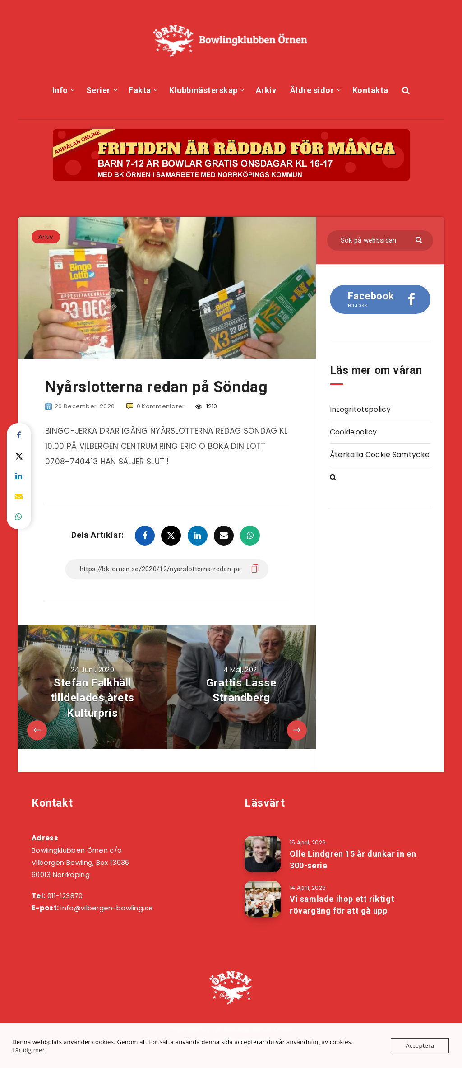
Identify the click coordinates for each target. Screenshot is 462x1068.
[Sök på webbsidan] (380, 240)
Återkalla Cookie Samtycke (380, 454)
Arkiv (266, 90)
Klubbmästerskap (203, 90)
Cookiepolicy (353, 432)
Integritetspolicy (360, 409)
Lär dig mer (28, 1050)
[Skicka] (420, 239)
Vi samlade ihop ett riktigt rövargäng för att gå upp (342, 904)
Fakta (140, 90)
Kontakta (370, 90)
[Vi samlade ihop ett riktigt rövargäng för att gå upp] (263, 899)
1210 (206, 406)
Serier (98, 90)
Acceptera (420, 1045)
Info (60, 90)
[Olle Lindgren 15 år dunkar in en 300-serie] (263, 854)
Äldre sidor (312, 90)
